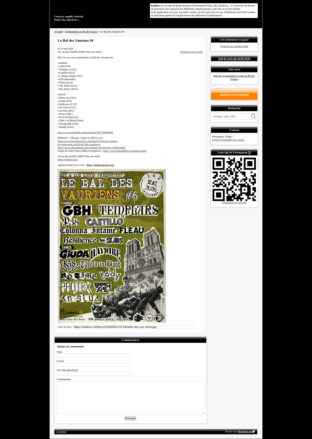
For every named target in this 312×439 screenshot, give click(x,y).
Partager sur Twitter (189, 40)
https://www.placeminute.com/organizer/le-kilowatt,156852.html (91, 147)
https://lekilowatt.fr (68, 159)
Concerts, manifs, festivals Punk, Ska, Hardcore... (82, 11)
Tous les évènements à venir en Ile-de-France (234, 77)
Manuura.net (244, 431)
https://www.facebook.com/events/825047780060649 (85, 132)
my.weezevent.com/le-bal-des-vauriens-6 (79, 144)
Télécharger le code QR (234, 202)
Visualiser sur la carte (191, 51)
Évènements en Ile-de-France (81, 31)
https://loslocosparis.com (100, 165)
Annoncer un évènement (234, 94)
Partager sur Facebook (183, 40)
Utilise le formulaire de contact (228, 139)
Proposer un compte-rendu (234, 46)
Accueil (58, 31)
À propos (61, 431)
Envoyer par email (195, 40)
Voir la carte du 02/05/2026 (234, 58)
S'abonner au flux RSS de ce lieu (201, 40)
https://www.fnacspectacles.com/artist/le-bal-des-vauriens (88, 141)
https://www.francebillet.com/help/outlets (124, 150)
